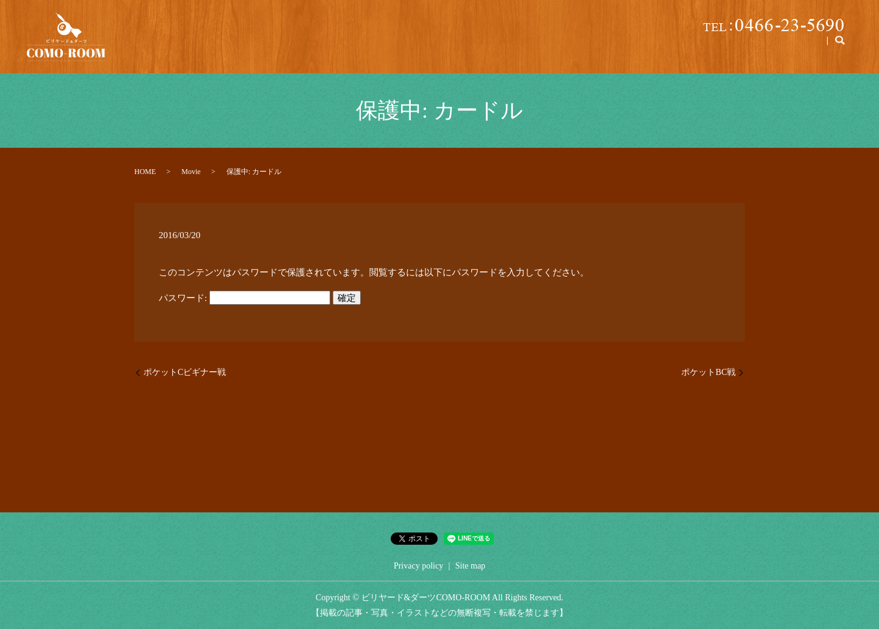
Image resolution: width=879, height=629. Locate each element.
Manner (753, 49)
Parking (589, 49)
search (840, 49)
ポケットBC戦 (708, 372)
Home (441, 49)
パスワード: (244, 298)
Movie (190, 171)
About (492, 49)
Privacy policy (418, 565)
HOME (145, 171)
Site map (470, 565)
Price (541, 49)
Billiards (696, 49)
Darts (803, 49)
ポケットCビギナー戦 (184, 372)
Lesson (640, 49)
